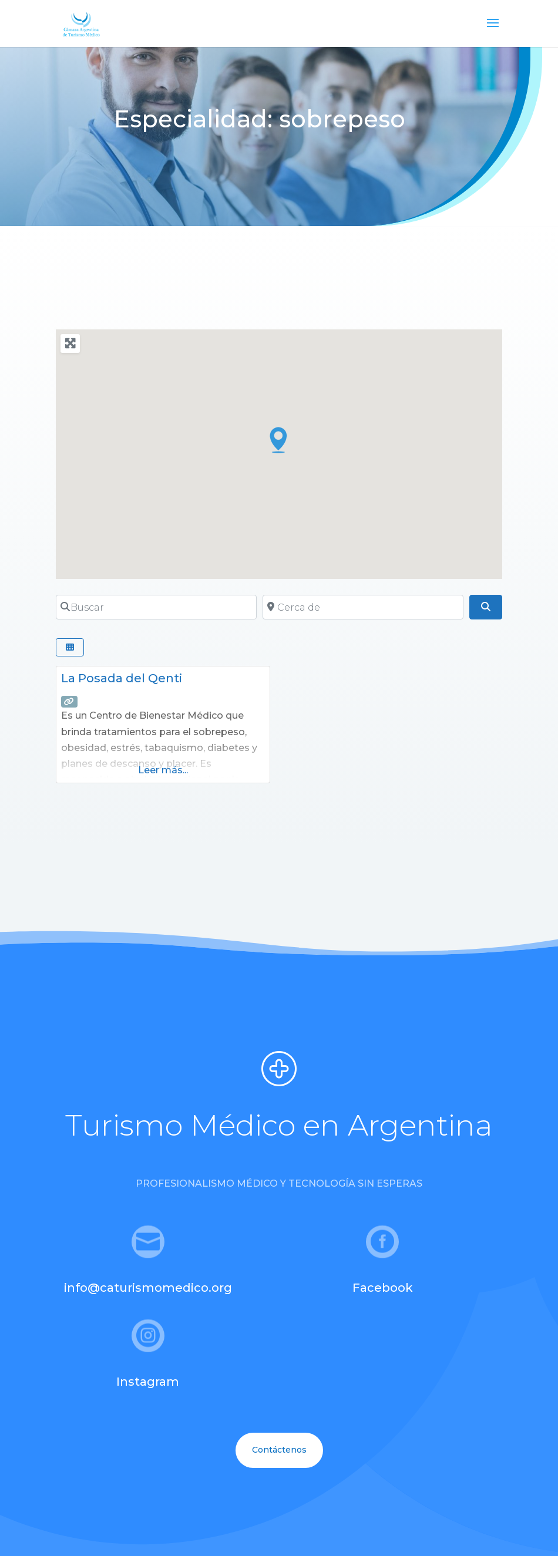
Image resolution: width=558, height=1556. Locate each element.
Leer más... (163, 770)
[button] (279, 439)
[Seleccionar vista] (70, 647)
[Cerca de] (363, 607)
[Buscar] (156, 607)
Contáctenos (279, 1449)
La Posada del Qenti (121, 678)
